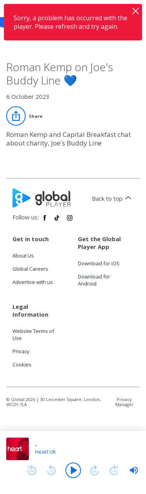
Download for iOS (99, 263)
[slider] (134, 470)
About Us (23, 255)
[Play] (73, 470)
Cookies (22, 364)
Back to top (113, 198)
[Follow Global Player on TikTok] (57, 220)
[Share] (24, 116)
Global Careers (30, 268)
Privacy (21, 351)
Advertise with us (32, 282)
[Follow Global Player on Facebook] (44, 220)
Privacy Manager (124, 402)
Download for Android (94, 280)
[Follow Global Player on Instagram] (69, 220)
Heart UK (45, 451)
